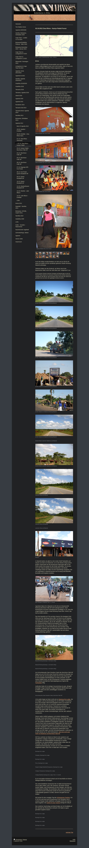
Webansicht (72, 841)
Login (74, 839)
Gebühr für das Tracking (53, 802)
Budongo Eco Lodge (64, 699)
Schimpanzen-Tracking (63, 797)
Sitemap (25, 839)
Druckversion (18, 839)
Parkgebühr (38, 682)
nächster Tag (69, 832)
